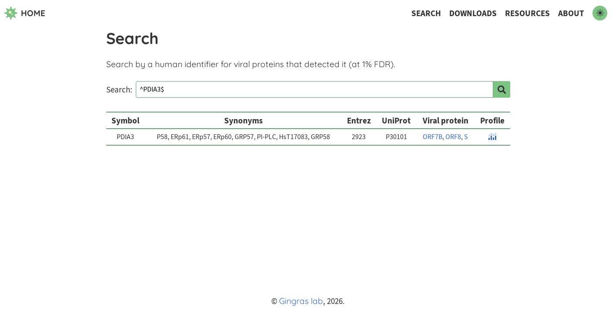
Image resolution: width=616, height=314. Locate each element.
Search (426, 13)
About (571, 13)
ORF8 (453, 137)
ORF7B (432, 137)
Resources (527, 13)
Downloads (473, 13)
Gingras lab (301, 301)
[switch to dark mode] (599, 13)
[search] (501, 89)
